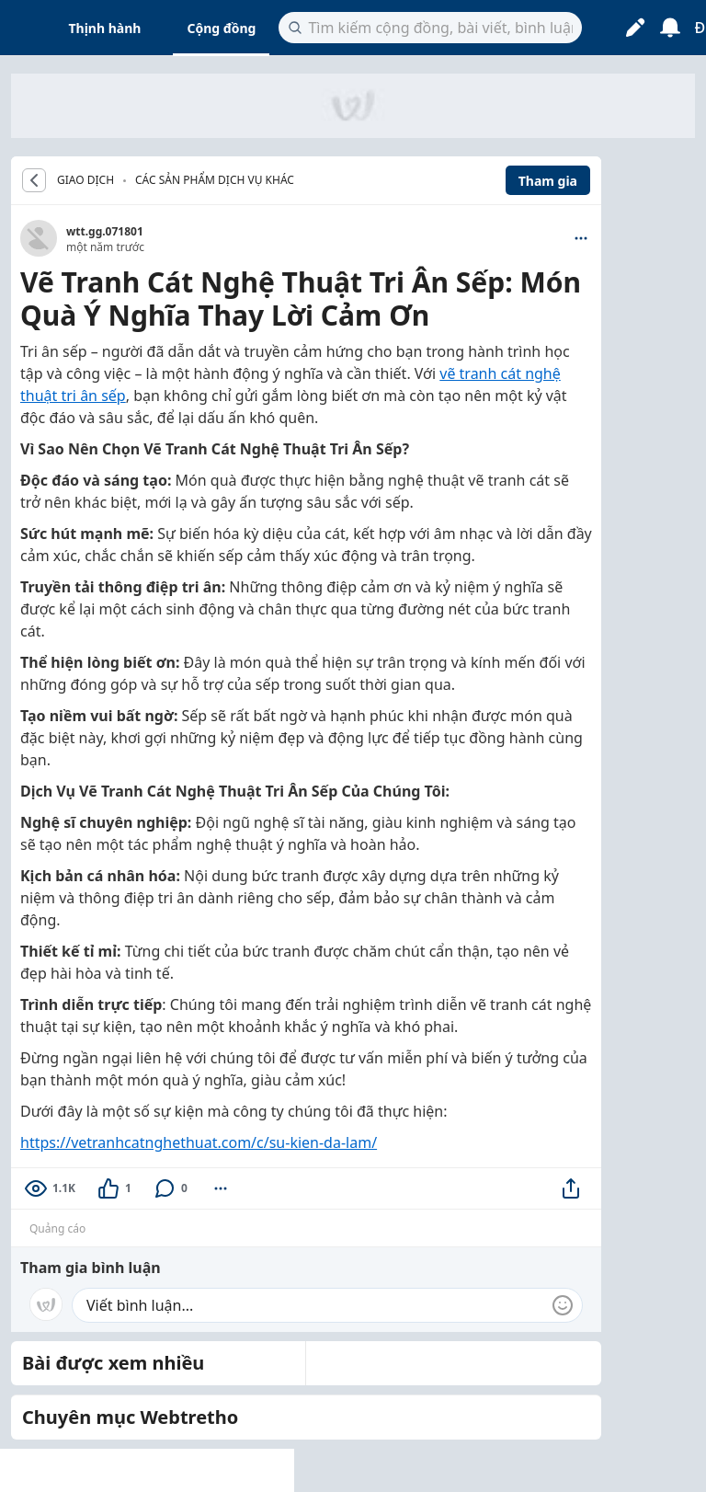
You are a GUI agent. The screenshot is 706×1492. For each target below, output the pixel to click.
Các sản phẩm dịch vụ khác (214, 180)
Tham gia (547, 180)
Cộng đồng (221, 28)
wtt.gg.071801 (104, 231)
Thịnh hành (105, 28)
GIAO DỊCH (85, 180)
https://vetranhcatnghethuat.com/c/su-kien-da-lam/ (198, 1142)
